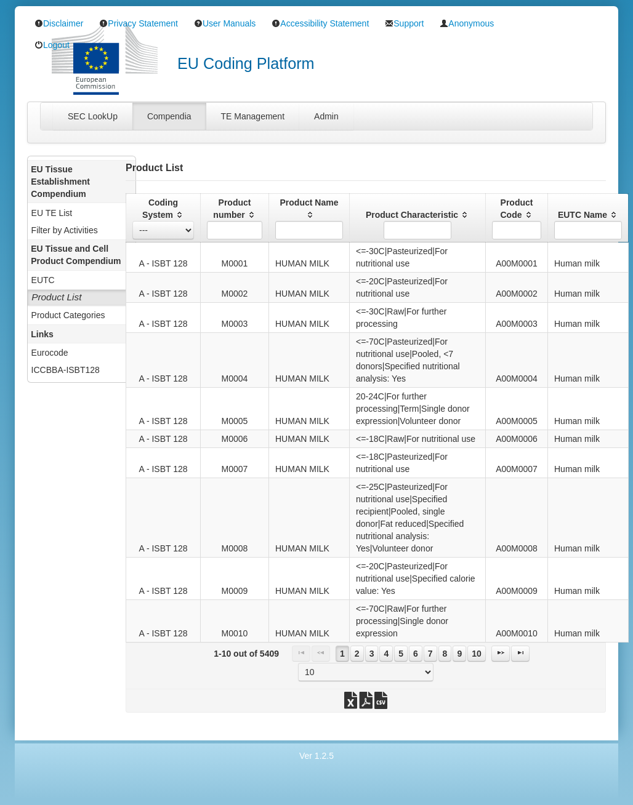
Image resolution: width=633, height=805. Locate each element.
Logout (52, 45)
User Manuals (225, 23)
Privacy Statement (138, 23)
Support (404, 23)
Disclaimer (58, 23)
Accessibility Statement (320, 23)
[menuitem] (81, 212)
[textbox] (234, 230)
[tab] (92, 116)
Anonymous (467, 23)
